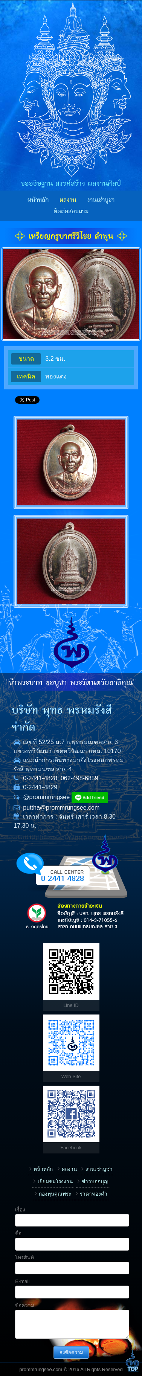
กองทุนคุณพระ (55, 1194)
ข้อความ (24, 1305)
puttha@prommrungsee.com (61, 807)
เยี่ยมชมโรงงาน (55, 1181)
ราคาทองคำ (93, 1194)
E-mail (22, 1281)
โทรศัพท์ (24, 1257)
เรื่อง (20, 1210)
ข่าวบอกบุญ (95, 1181)
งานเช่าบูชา (101, 200)
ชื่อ (18, 1233)
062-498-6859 (79, 778)
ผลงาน (68, 200)
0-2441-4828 (40, 778)
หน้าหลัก (38, 200)
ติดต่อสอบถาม (71, 211)
